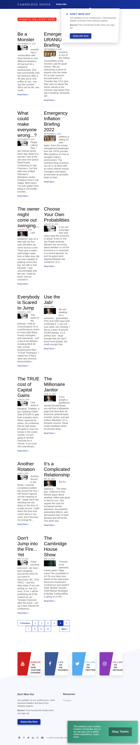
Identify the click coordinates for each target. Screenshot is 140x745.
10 (48, 629)
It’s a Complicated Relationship (57, 469)
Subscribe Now (29, 722)
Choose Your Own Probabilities (56, 214)
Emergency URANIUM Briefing (56, 39)
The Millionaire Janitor (54, 384)
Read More (23, 94)
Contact (67, 700)
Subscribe (61, 4)
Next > (64, 629)
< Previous (25, 623)
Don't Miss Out (37, 704)
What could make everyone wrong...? (27, 124)
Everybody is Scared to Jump (29, 302)
